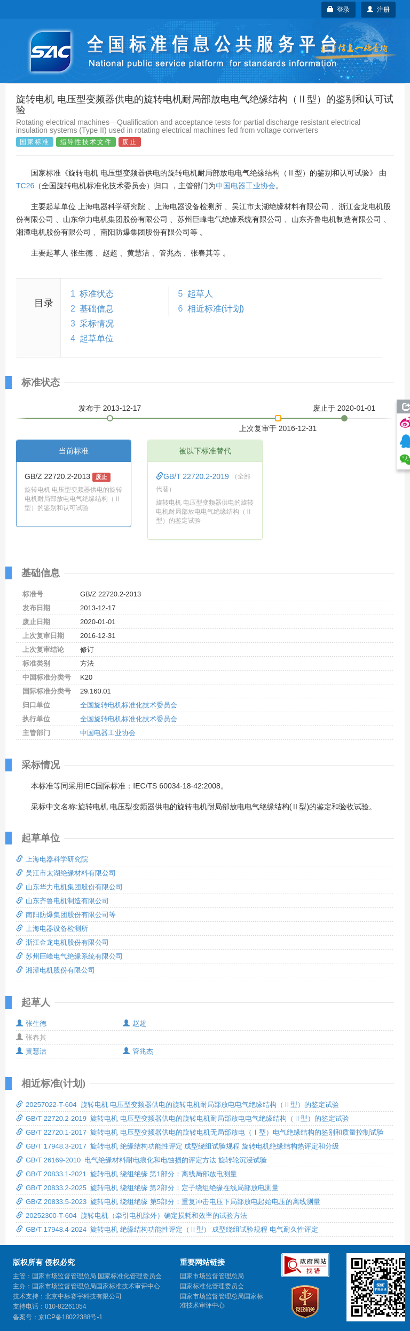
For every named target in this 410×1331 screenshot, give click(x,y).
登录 (338, 9)
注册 (378, 9)
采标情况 (97, 323)
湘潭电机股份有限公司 (55, 970)
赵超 (134, 1023)
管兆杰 (138, 1051)
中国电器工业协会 (245, 185)
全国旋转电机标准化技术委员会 (128, 705)
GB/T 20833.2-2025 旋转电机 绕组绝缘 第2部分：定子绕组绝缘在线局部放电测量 (147, 1188)
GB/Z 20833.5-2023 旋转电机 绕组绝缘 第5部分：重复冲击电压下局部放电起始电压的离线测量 (168, 1202)
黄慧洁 (31, 1051)
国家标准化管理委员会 (212, 1286)
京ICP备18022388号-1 (70, 1317)
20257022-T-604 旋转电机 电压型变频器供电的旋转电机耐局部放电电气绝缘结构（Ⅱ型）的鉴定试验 (177, 1105)
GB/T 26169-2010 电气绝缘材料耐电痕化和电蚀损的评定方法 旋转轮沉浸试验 (141, 1160)
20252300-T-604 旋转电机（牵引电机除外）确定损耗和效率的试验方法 (131, 1216)
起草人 (200, 293)
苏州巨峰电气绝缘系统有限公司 (69, 956)
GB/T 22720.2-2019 (193, 476)
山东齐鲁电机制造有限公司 (62, 901)
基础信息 (97, 308)
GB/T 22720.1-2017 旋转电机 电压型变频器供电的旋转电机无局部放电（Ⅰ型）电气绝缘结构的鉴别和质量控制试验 (200, 1132)
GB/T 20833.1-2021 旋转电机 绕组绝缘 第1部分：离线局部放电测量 (126, 1174)
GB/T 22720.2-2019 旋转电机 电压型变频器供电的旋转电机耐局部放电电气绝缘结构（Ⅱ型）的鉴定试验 (182, 1118)
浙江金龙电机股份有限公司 (62, 942)
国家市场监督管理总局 (212, 1276)
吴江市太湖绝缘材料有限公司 (66, 873)
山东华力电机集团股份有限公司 (69, 887)
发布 (109, 408)
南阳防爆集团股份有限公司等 (66, 915)
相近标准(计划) (216, 308)
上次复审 (278, 426)
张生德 (31, 1023)
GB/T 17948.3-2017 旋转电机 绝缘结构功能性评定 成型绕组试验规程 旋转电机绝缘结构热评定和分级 (177, 1146)
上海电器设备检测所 (52, 928)
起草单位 (97, 338)
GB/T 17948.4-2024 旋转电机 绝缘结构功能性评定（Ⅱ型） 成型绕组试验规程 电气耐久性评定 (167, 1229)
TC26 (25, 185)
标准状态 (97, 293)
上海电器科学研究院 (52, 859)
